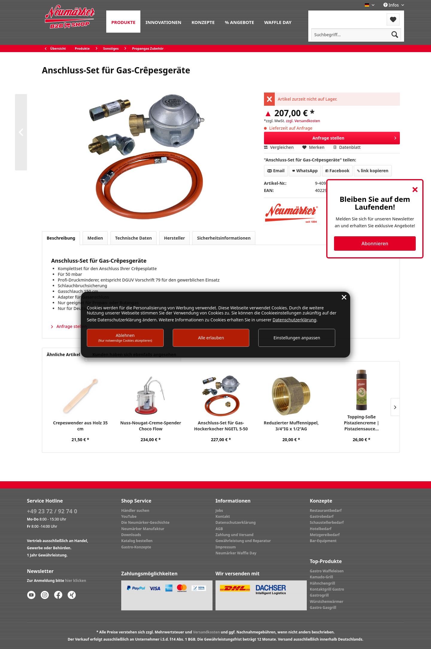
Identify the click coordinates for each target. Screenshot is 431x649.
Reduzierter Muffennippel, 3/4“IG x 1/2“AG (291, 426)
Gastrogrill (319, 595)
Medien (95, 238)
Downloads (131, 534)
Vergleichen (279, 147)
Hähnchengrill (322, 583)
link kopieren (372, 170)
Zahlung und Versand (235, 534)
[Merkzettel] (393, 19)
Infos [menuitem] (391, 5)
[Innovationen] (163, 21)
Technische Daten (133, 238)
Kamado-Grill (321, 577)
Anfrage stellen (354, 137)
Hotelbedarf (320, 528)
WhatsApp (305, 170)
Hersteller (174, 238)
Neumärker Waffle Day (236, 553)
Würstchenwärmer (326, 601)
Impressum (226, 547)
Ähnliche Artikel (63, 354)
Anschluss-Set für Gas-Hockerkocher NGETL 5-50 (221, 426)
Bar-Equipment (323, 540)
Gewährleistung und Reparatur (243, 540)
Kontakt (223, 516)
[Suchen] (394, 34)
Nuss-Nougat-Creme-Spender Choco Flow (150, 426)
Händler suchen (135, 510)
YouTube (128, 516)
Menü (324, 16)
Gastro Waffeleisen (327, 571)
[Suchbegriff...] (356, 34)
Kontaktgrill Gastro (327, 589)
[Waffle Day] (278, 21)
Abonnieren (375, 243)
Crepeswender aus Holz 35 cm (80, 426)
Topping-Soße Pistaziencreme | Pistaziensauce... (361, 423)
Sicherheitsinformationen (224, 238)
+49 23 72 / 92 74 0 (52, 511)
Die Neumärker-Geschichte (145, 522)
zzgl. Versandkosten (303, 120)
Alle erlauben (211, 338)
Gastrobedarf (321, 516)
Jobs (219, 510)
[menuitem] (123, 21)
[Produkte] (123, 21)
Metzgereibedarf (325, 534)
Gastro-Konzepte (136, 547)
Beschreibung (61, 238)
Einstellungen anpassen (297, 338)
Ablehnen (125, 337)
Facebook (337, 170)
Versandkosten (206, 632)
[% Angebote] (239, 21)
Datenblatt (347, 147)
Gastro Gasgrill (323, 607)
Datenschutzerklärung (236, 522)
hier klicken (75, 580)
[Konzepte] (203, 21)
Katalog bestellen (137, 540)
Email (276, 170)
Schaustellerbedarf (327, 522)
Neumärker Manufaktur (142, 528)
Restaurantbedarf (326, 510)
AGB (219, 528)
